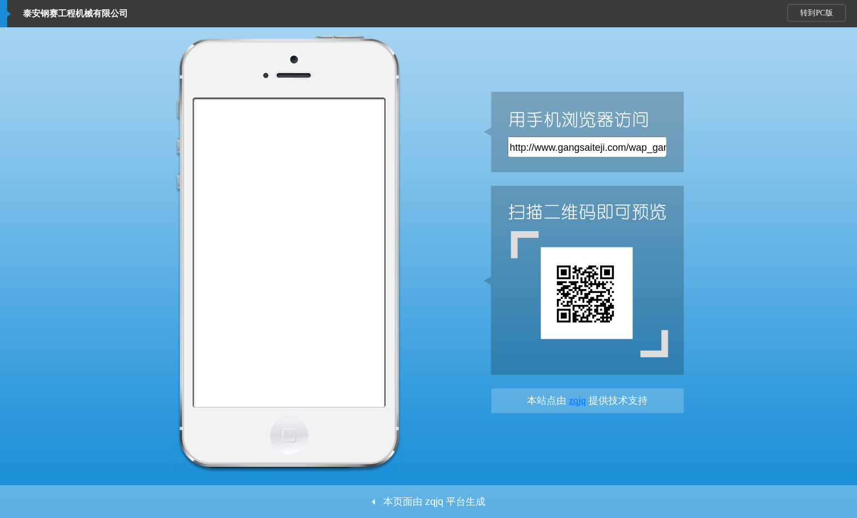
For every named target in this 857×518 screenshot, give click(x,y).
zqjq (577, 400)
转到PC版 (816, 13)
